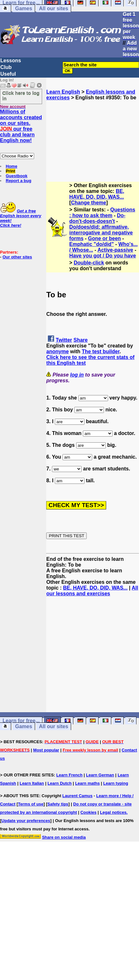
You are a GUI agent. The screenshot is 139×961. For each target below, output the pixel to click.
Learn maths (87, 783)
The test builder (100, 351)
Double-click (89, 262)
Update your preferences (25, 820)
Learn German (100, 775)
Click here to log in (21, 95)
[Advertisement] (92, 132)
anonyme (57, 351)
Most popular (46, 750)
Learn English (63, 92)
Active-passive (115, 250)
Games (23, 8)
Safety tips (58, 804)
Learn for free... (21, 720)
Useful (8, 74)
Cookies (88, 812)
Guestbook (16, 175)
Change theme (88, 202)
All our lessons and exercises (92, 590)
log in (77, 375)
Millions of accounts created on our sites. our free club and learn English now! (21, 126)
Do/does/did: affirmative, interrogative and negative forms (101, 232)
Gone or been (104, 238)
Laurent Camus (77, 795)
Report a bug (18, 180)
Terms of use (30, 804)
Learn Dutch (60, 783)
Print (10, 171)
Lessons (10, 60)
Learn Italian (31, 783)
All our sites (53, 8)
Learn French (69, 775)
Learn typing (115, 783)
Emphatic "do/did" (91, 244)
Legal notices (113, 812)
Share (81, 340)
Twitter (64, 340)
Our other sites (17, 257)
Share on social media (64, 837)
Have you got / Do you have (102, 255)
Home (11, 166)
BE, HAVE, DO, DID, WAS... (96, 194)
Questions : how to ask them (102, 212)
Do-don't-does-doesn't (97, 218)
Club (6, 67)
